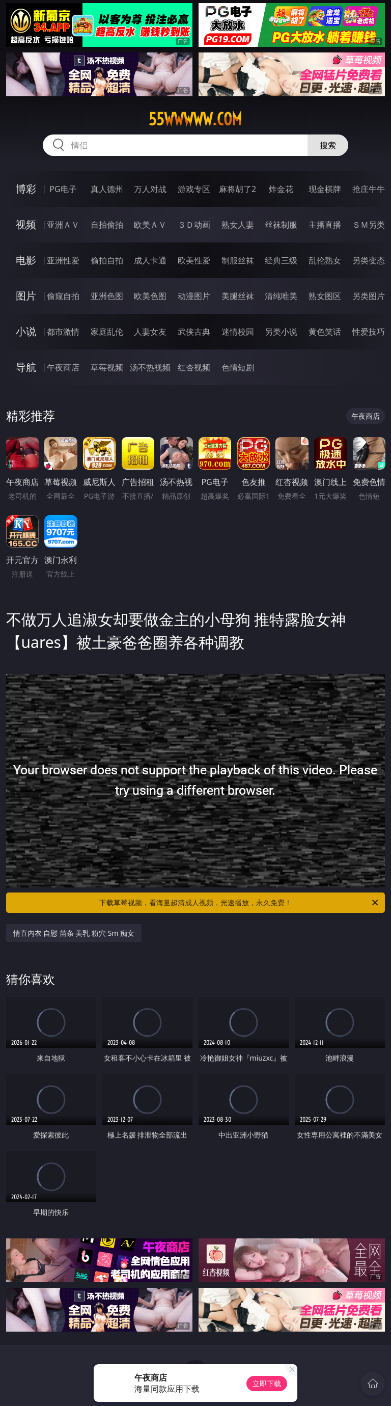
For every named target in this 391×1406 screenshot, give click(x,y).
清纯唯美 (281, 296)
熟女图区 (325, 296)
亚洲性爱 (63, 260)
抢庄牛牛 (368, 189)
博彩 (26, 189)
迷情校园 (237, 331)
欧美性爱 (194, 260)
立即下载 (267, 1383)
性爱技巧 (368, 331)
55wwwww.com (195, 119)
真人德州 (107, 189)
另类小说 (281, 331)
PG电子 (62, 189)
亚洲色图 (107, 296)
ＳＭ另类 (368, 224)
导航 (26, 367)
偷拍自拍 (107, 260)
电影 (26, 260)
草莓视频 (107, 367)
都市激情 (63, 331)
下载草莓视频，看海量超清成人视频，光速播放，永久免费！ (239, 903)
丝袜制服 (281, 224)
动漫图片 (194, 296)
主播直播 (325, 224)
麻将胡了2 (237, 189)
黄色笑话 (325, 331)
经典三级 (281, 260)
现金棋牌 (325, 189)
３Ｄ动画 (194, 224)
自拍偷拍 (107, 224)
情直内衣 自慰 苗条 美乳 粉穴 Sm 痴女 (74, 933)
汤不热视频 (150, 367)
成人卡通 (150, 260)
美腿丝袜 (237, 296)
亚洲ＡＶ (63, 224)
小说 (26, 331)
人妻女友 (150, 331)
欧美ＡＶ (150, 224)
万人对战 (150, 189)
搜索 (328, 145)
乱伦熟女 (325, 260)
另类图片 (368, 296)
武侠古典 (194, 331)
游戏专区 (194, 189)
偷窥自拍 (63, 296)
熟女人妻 (237, 224)
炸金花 (281, 189)
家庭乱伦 (107, 331)
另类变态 (368, 260)
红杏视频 (194, 367)
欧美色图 (150, 296)
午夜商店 (63, 367)
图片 (26, 296)
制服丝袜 (237, 260)
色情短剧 (237, 367)
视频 (26, 224)
